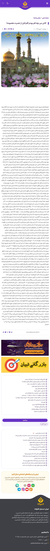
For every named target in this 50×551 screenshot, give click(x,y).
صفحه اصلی (45, 18)
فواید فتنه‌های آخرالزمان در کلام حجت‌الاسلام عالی (33, 463)
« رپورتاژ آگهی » (44, 424)
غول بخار (43, 402)
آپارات (29, 485)
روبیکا (25, 485)
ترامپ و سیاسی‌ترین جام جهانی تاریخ (36, 400)
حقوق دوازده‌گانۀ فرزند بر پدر (38, 404)
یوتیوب (27, 489)
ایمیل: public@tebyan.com (39, 543)
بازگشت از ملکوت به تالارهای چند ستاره (36, 384)
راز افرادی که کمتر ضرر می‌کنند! (38, 447)
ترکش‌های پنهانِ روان (40, 388)
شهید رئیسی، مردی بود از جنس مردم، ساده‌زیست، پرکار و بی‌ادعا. (30, 435)
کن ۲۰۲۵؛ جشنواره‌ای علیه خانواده (37, 445)
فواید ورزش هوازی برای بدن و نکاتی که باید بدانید (34, 465)
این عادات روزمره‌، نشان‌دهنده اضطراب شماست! (34, 440)
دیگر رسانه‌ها (37, 18)
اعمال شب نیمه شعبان (39, 458)
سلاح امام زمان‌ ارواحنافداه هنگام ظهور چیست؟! (34, 461)
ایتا (31, 489)
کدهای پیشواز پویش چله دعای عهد (37, 438)
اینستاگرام (23, 489)
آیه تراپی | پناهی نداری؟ (39, 391)
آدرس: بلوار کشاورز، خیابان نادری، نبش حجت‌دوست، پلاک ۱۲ (31, 537)
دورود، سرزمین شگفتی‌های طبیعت (37, 449)
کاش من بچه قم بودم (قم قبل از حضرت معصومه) (26, 23)
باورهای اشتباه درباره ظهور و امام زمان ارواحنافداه (34, 456)
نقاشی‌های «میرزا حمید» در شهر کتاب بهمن (35, 379)
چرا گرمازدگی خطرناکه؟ (40, 407)
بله (17, 485)
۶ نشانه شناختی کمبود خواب (38, 386)
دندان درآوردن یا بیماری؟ (39, 411)
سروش (21, 485)
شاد (33, 485)
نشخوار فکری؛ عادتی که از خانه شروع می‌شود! (35, 454)
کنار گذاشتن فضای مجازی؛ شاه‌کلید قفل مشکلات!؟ (33, 382)
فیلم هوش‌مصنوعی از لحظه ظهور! (37, 442)
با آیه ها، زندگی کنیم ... (40, 433)
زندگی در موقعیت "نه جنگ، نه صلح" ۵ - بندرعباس (33, 395)
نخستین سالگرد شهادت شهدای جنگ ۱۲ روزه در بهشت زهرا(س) (30, 398)
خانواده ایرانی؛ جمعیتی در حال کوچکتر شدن (35, 393)
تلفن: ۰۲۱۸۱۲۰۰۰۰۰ (42, 540)
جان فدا (43, 451)
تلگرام (19, 489)
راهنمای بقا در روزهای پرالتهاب (38, 409)
